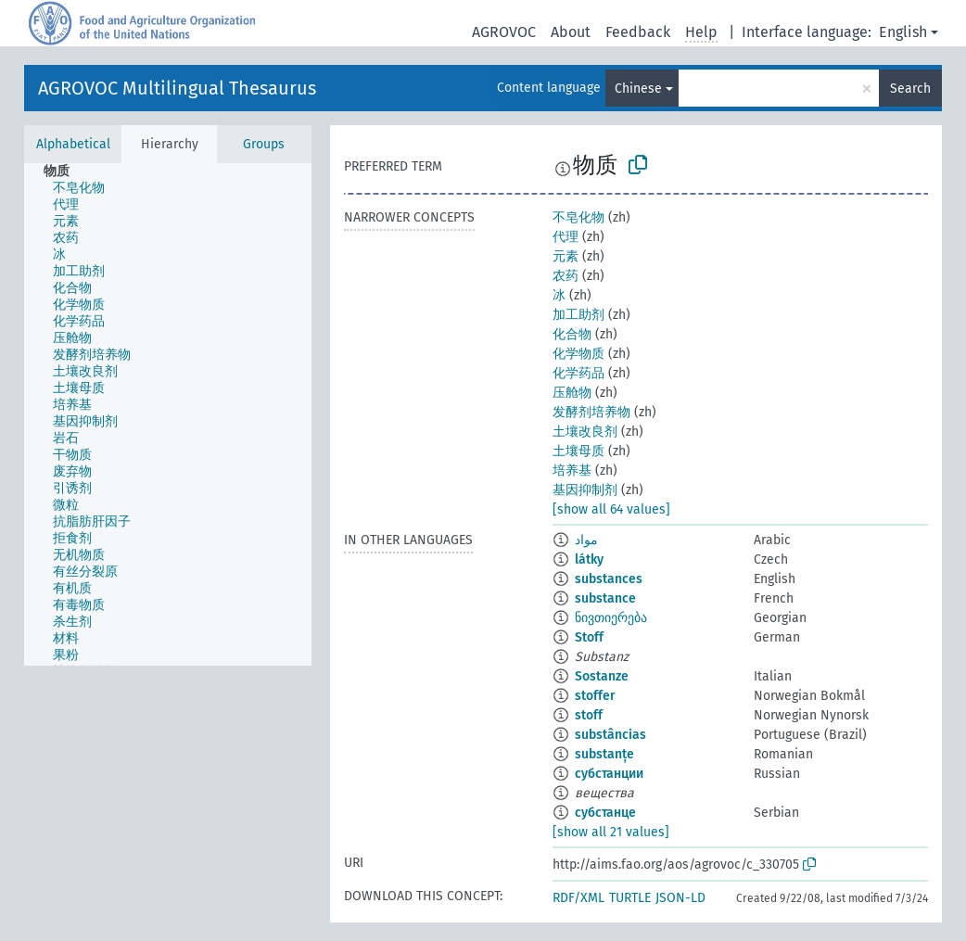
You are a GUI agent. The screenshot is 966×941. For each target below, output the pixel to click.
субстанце (605, 812)
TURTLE (630, 898)
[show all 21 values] (611, 832)
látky (589, 559)
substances (608, 579)
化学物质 (578, 354)
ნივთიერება (611, 618)
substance (605, 598)
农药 (565, 276)
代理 (565, 237)
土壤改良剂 (585, 431)
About (571, 32)
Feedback (637, 32)
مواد (586, 540)
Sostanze (602, 676)
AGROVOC (504, 32)
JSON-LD (680, 898)
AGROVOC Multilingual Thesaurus (177, 88)
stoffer (595, 696)
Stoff (589, 637)
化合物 (572, 334)
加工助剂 (578, 315)
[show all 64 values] (611, 509)
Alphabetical (73, 144)
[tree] (167, 414)
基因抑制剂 (585, 490)
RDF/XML (578, 898)
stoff (589, 715)
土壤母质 (578, 451)
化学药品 (578, 373)
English (903, 32)
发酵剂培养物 (591, 412)
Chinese (638, 88)
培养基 (572, 470)
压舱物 (572, 393)
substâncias (610, 735)
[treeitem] (64, 171)
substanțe (604, 754)
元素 (565, 256)
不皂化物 (578, 217)
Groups (264, 144)
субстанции (609, 774)
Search (910, 88)
